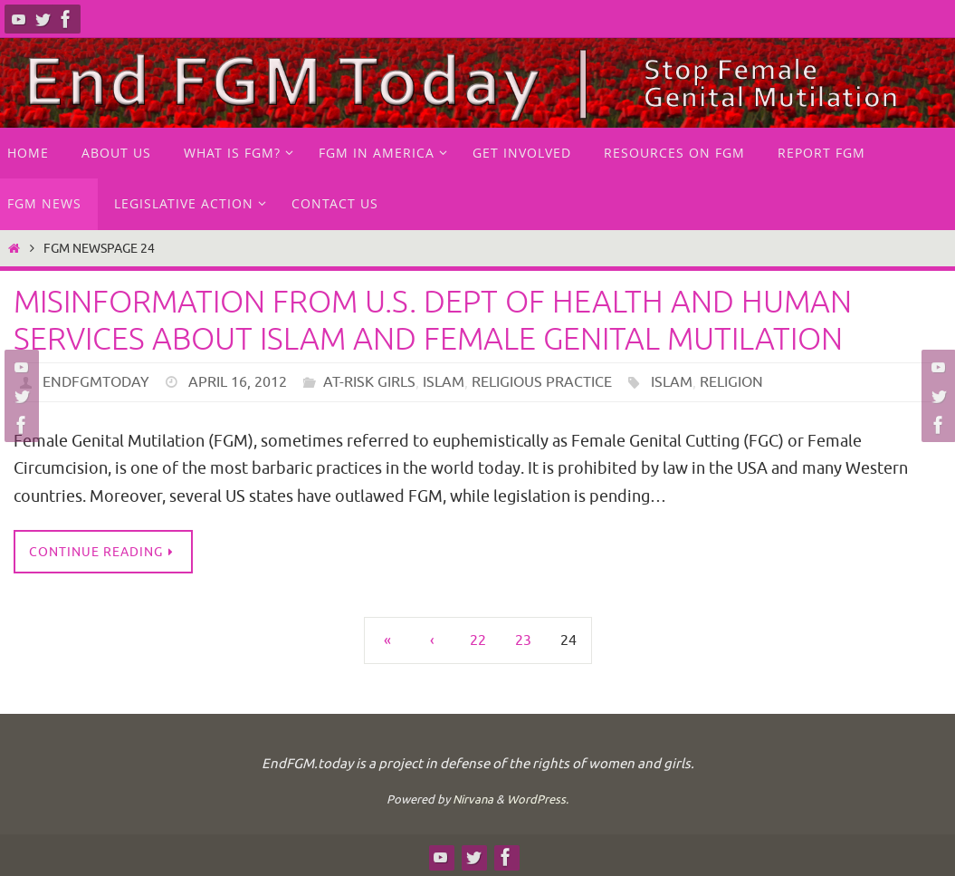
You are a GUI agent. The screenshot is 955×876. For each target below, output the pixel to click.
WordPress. (537, 799)
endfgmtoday (96, 382)
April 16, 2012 (237, 382)
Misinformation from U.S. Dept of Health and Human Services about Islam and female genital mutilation (433, 321)
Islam (443, 382)
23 (523, 640)
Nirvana (473, 799)
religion (731, 382)
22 (478, 640)
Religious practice (542, 382)
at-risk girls (369, 382)
